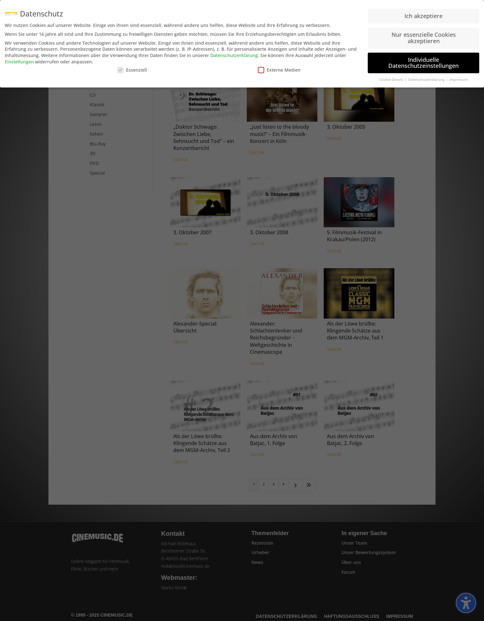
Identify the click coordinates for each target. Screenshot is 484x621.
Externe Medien (279, 68)
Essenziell (132, 68)
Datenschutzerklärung (234, 53)
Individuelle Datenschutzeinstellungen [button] (423, 61)
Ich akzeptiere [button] (423, 14)
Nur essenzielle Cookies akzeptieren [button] (424, 35)
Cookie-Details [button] (391, 77)
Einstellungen (19, 59)
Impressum (458, 77)
